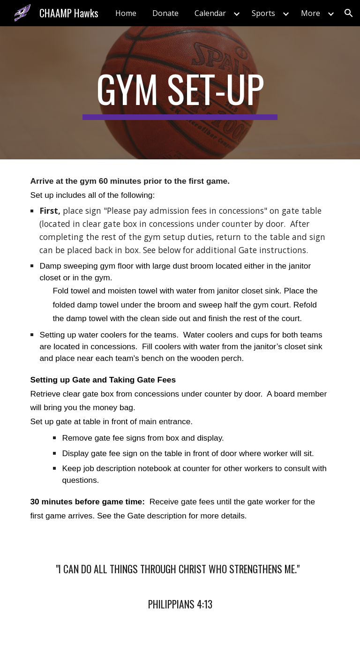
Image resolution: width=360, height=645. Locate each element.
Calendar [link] (210, 13)
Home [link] (125, 13)
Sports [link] (263, 13)
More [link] (310, 13)
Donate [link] (165, 13)
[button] (349, 13)
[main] (180, 93)
